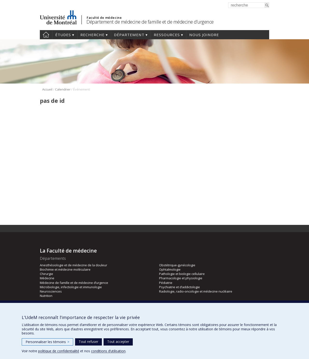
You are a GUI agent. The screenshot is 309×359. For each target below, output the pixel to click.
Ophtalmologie (170, 269)
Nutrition (46, 296)
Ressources (167, 34)
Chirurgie (46, 274)
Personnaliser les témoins (47, 341)
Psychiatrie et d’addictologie (179, 287)
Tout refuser (88, 341)
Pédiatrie (165, 283)
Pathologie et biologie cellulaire (182, 274)
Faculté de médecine (104, 17)
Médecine (47, 278)
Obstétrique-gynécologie (177, 265)
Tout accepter (118, 341)
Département (129, 34)
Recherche (92, 34)
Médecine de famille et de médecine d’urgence (74, 283)
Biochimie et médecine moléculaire (65, 269)
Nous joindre (204, 34)
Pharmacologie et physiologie (180, 278)
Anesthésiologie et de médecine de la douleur (73, 265)
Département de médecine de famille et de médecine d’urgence (150, 22)
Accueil (46, 34)
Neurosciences (51, 291)
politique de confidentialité (58, 351)
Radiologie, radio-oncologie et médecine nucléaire (195, 291)
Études (63, 34)
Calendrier (62, 89)
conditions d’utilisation (108, 351)
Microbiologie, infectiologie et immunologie (71, 287)
